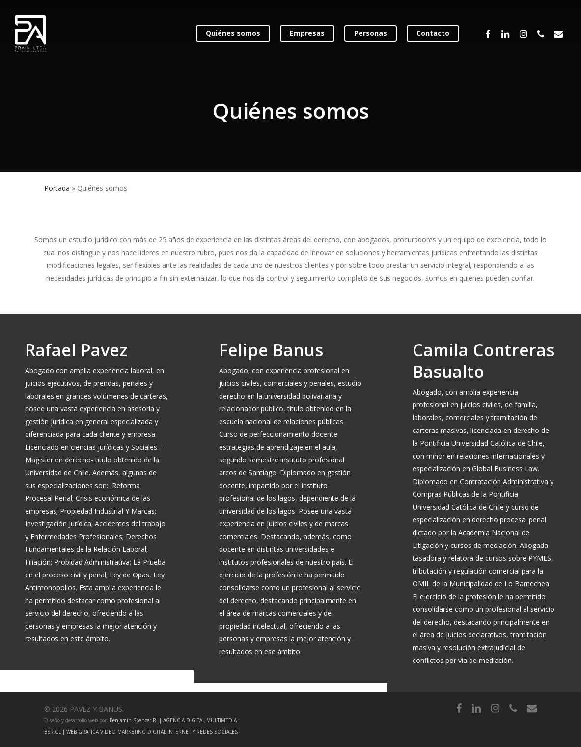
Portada (57, 188)
